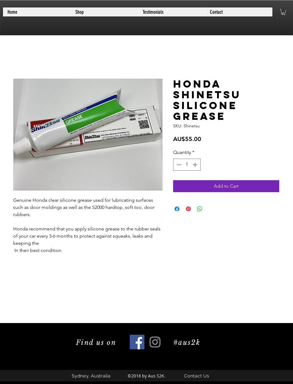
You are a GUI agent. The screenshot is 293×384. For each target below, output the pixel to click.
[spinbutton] (186, 164)
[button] (283, 12)
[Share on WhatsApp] (199, 208)
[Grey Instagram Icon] (155, 342)
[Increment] (195, 164)
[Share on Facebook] (177, 208)
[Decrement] (178, 164)
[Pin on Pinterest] (188, 208)
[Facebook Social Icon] (137, 342)
